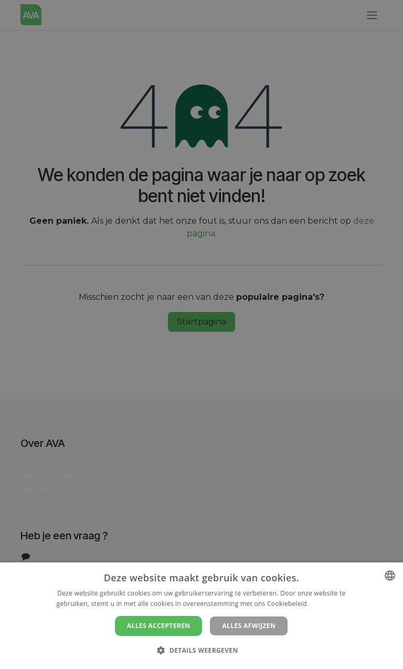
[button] (201, 650)
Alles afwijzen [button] (248, 625)
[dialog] (201, 615)
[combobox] (390, 575)
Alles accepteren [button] (158, 625)
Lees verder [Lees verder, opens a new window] (329, 603)
